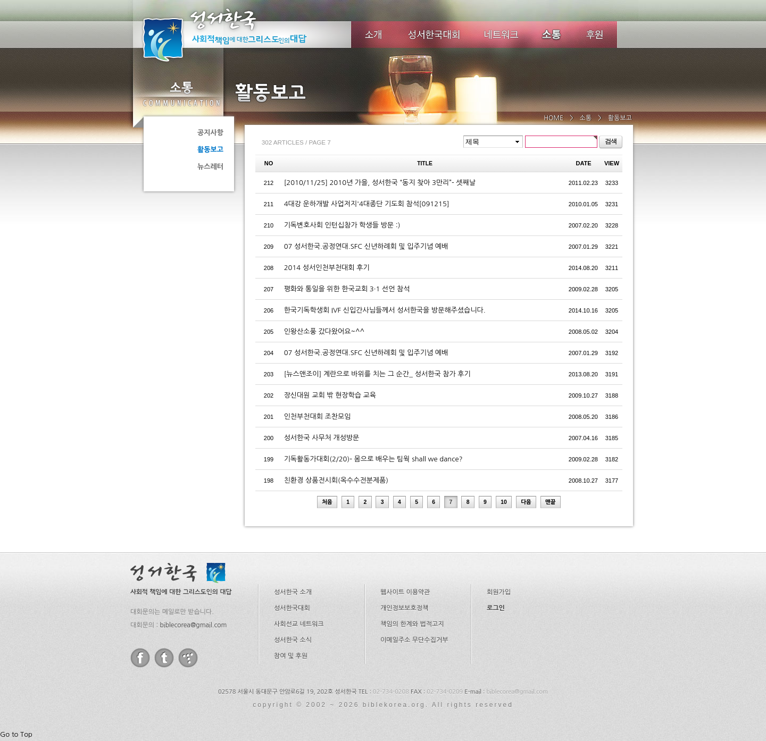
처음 (327, 502)
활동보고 (210, 149)
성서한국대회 (434, 34)
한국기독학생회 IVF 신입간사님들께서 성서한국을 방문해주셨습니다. (385, 310)
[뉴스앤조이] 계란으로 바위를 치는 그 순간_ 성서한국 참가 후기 (377, 374)
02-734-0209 (445, 692)
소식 (552, 34)
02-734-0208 (391, 692)
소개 (373, 34)
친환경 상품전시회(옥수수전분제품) (336, 480)
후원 (595, 34)
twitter (164, 658)
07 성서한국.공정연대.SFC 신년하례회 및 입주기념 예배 (366, 246)
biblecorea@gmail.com (193, 625)
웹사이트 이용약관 (405, 592)
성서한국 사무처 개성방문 (322, 437)
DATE (584, 163)
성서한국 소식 (293, 640)
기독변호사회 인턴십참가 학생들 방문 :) (342, 225)
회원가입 (499, 592)
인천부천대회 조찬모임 (317, 416)
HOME (553, 118)
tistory (188, 658)
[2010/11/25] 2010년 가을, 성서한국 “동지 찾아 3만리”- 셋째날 (380, 182)
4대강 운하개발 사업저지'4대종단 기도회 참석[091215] (366, 203)
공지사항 (210, 132)
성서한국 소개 (293, 592)
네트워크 (501, 34)
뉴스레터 (210, 166)
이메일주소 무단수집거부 (414, 640)
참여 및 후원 (290, 656)
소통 (181, 94)
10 (504, 502)
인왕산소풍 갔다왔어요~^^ (324, 331)
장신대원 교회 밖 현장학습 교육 (330, 395)
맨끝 (550, 502)
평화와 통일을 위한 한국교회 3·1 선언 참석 (347, 288)
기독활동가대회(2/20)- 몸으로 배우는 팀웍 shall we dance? (373, 459)
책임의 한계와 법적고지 (412, 624)
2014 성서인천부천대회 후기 (327, 267)
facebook (140, 658)
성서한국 (239, 34)
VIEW (611, 163)
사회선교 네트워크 (299, 624)
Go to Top (16, 734)
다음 (526, 502)
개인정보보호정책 (404, 608)
